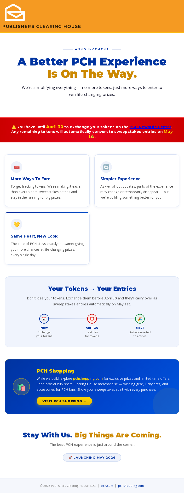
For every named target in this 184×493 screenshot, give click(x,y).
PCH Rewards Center (150, 127)
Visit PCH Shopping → (64, 401)
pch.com (107, 486)
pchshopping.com (131, 486)
